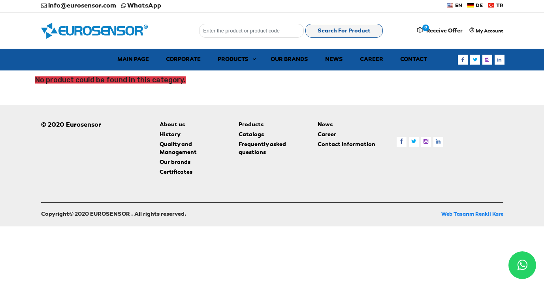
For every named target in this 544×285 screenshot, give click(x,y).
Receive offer (444, 31)
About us (172, 125)
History (170, 135)
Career (327, 135)
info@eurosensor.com (78, 6)
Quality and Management (178, 149)
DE (475, 5)
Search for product (344, 31)
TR (495, 5)
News (325, 125)
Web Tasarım (457, 214)
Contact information (346, 145)
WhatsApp (141, 6)
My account (486, 30)
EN (454, 5)
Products (251, 125)
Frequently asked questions (262, 149)
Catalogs (251, 135)
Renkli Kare (489, 214)
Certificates (176, 172)
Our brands (175, 162)
